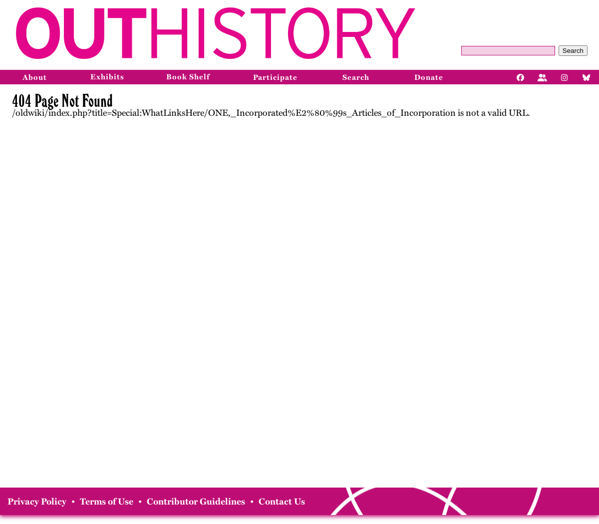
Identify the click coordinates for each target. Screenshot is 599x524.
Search (573, 50)
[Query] (508, 50)
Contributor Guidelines (196, 501)
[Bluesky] (586, 77)
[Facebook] (520, 77)
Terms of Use (106, 501)
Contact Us (282, 501)
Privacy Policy (36, 501)
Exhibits (107, 76)
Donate (428, 77)
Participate (275, 77)
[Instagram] (564, 77)
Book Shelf (188, 76)
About (34, 77)
